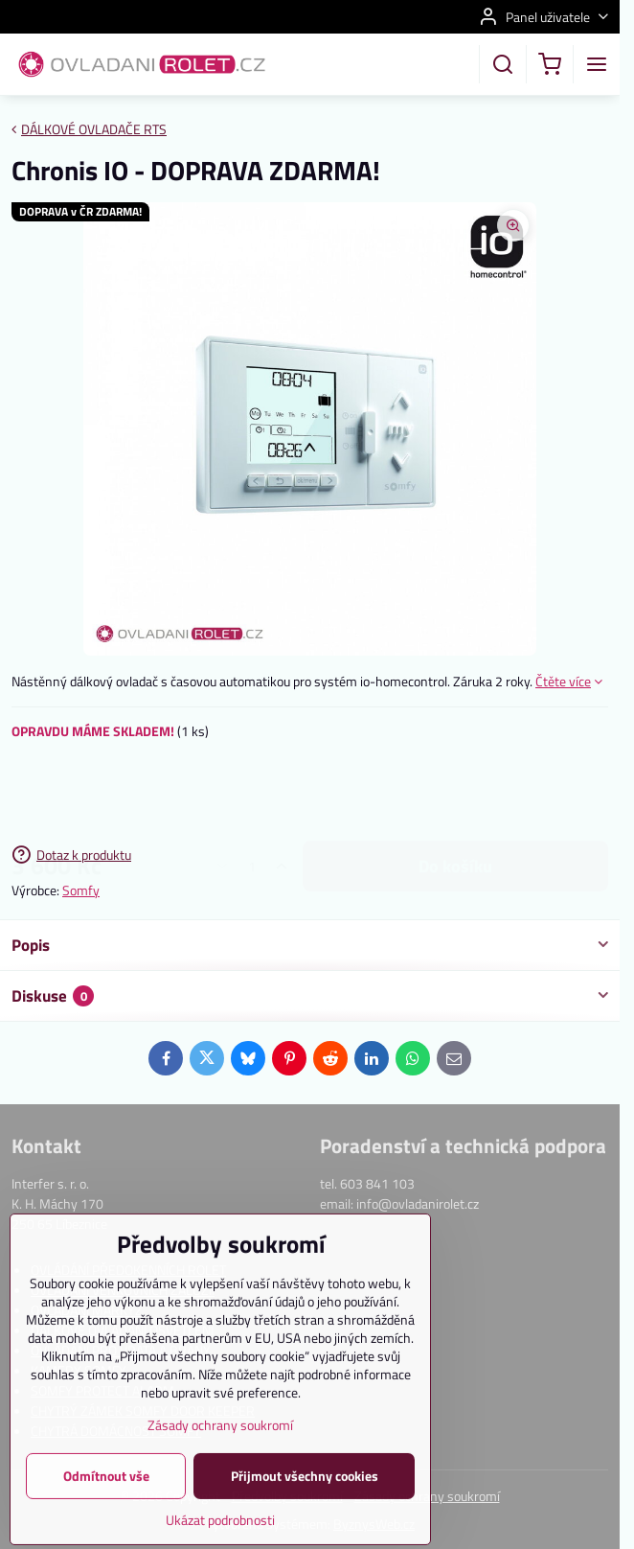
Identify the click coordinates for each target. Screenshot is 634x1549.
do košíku (455, 792)
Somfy (81, 890)
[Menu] (597, 64)
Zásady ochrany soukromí (220, 1476)
